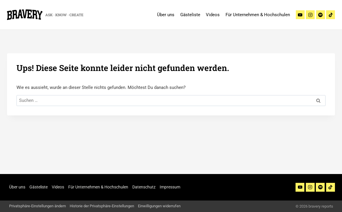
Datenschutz (144, 187)
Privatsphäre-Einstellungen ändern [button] (37, 206)
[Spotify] (320, 14)
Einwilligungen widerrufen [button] (159, 206)
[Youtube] (300, 14)
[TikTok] (330, 14)
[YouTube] (300, 187)
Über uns (165, 14)
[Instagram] (310, 14)
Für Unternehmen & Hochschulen (258, 14)
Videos (213, 14)
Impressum (170, 187)
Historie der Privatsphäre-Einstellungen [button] (102, 206)
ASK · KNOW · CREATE (64, 14)
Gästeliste (190, 14)
